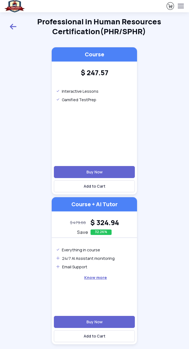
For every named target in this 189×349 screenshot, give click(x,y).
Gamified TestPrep (76, 99)
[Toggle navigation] (180, 6)
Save (82, 232)
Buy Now (94, 171)
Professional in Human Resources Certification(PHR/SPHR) (85, 26)
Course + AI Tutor (94, 204)
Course (94, 54)
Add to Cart (94, 186)
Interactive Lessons (77, 91)
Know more (95, 277)
